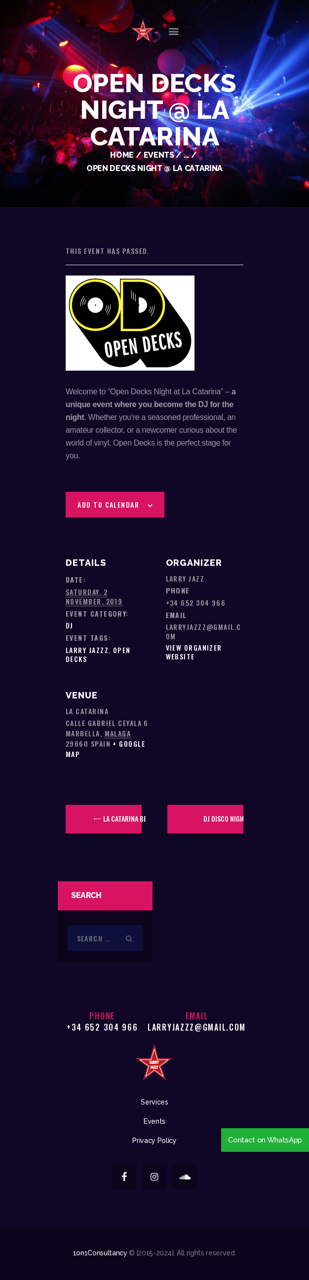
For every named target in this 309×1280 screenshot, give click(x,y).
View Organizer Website (194, 652)
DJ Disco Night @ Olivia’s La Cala (223, 818)
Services (154, 1102)
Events (159, 155)
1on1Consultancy (100, 1253)
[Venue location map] (198, 713)
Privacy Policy (154, 1140)
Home (122, 155)
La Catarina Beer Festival (122, 818)
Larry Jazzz (87, 650)
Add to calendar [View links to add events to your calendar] (108, 504)
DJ (70, 625)
